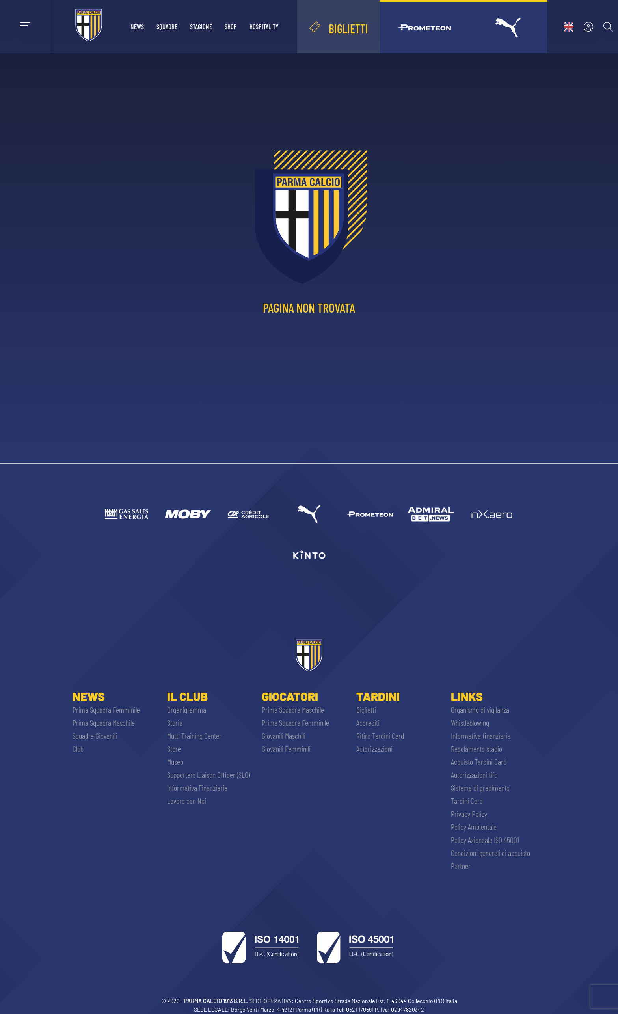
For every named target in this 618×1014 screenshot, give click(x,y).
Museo (175, 761)
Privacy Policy (469, 813)
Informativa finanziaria (480, 735)
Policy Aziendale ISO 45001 (485, 839)
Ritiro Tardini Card (380, 735)
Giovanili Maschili (283, 735)
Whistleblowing (470, 722)
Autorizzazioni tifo (474, 774)
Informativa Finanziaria (197, 787)
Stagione (201, 26)
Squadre (166, 26)
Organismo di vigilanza (480, 709)
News (137, 26)
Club (78, 748)
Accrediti (368, 722)
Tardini (378, 696)
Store (174, 748)
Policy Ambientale (474, 826)
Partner (461, 865)
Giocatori (290, 696)
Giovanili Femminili (286, 748)
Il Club (187, 696)
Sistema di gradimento (480, 787)
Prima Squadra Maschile (104, 722)
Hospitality (264, 26)
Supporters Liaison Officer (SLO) (208, 774)
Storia (174, 722)
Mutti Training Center (194, 735)
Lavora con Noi (186, 800)
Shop (231, 26)
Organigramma (186, 709)
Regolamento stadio (476, 748)
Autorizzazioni (374, 748)
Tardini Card (467, 800)
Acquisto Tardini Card (478, 761)
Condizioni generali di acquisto (490, 852)
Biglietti (366, 709)
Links (467, 696)
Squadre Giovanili (95, 735)
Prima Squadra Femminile (106, 709)
